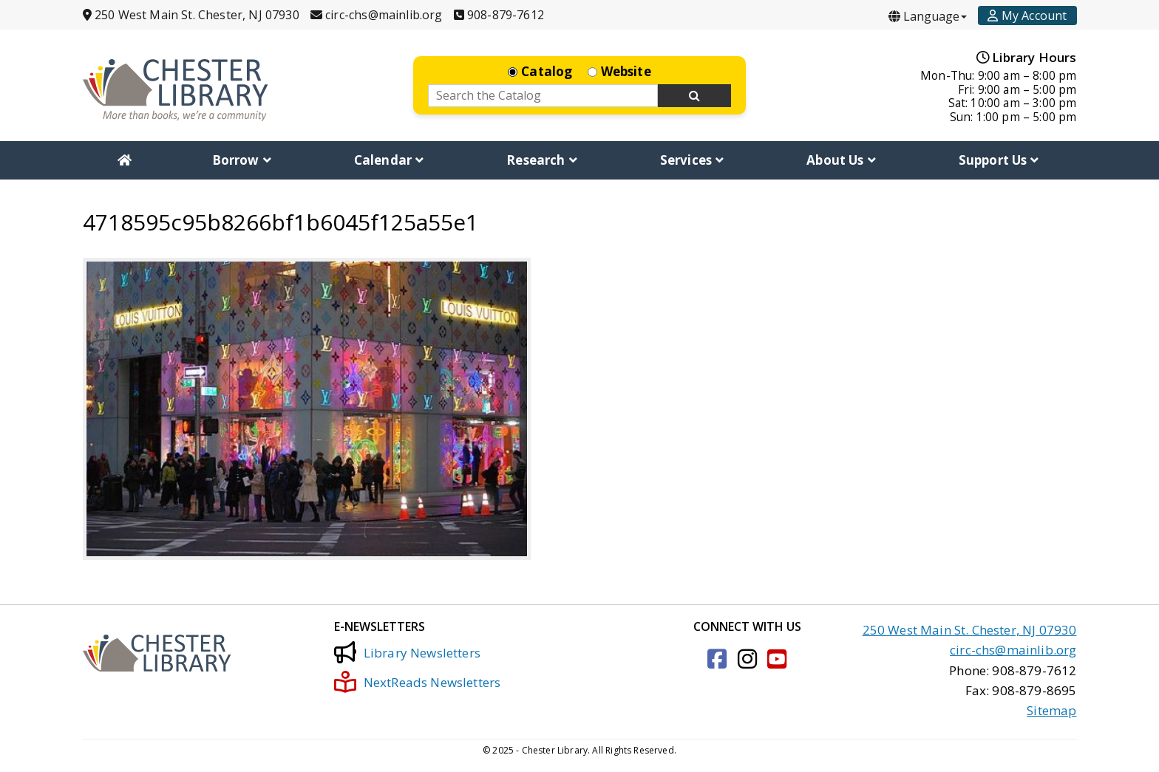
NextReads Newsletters (417, 682)
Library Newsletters (407, 652)
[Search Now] (694, 96)
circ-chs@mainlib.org (1013, 649)
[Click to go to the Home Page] (175, 89)
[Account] (1027, 15)
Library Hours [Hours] (1026, 57)
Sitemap (1051, 710)
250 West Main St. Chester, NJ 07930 (970, 629)
